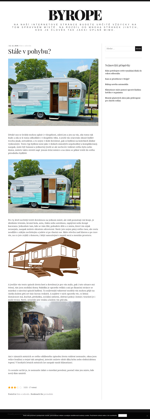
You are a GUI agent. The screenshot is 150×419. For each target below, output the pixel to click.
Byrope (74, 14)
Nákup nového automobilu (116, 84)
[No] (147, 416)
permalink (48, 394)
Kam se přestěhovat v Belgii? (117, 79)
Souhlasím (122, 415)
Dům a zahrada (25, 46)
